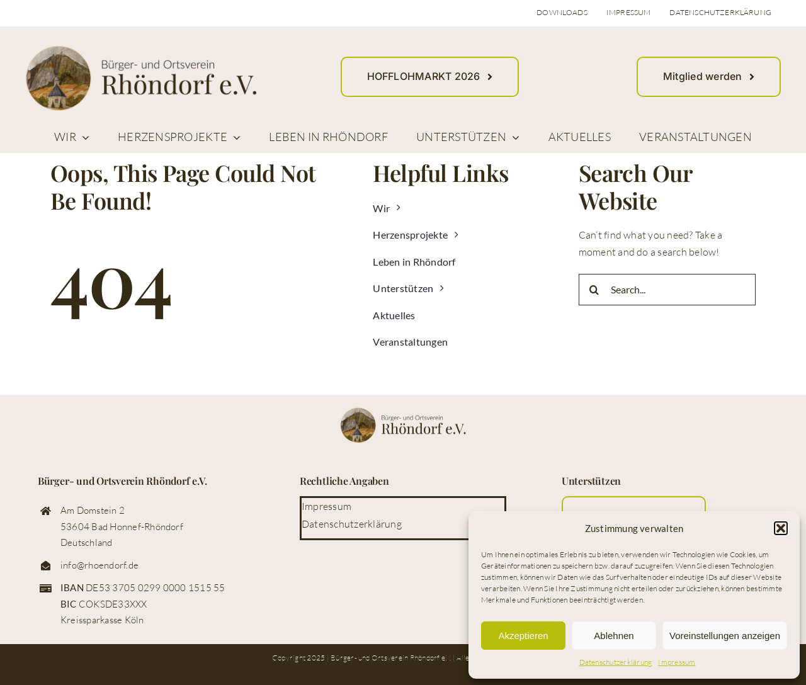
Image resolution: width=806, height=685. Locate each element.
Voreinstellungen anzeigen (724, 635)
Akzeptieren (523, 635)
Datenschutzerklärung (615, 662)
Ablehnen (613, 635)
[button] (781, 528)
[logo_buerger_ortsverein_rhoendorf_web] (141, 50)
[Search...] (667, 289)
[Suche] (594, 289)
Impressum (676, 662)
